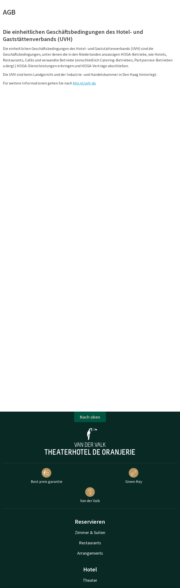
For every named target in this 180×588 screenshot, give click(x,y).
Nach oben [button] (90, 417)
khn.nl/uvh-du (84, 83)
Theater (90, 580)
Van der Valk (90, 495)
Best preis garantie (46, 476)
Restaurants (90, 543)
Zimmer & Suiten (90, 532)
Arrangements (90, 553)
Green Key (133, 476)
